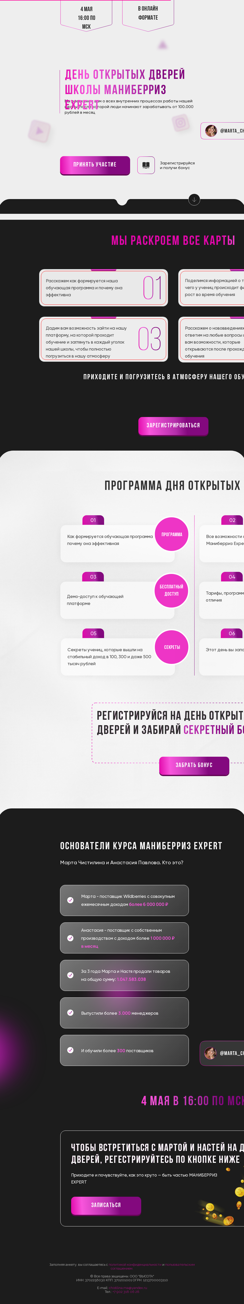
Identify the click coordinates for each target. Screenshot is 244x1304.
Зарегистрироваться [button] (173, 426)
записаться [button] (106, 1205)
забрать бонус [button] (194, 765)
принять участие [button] (95, 165)
